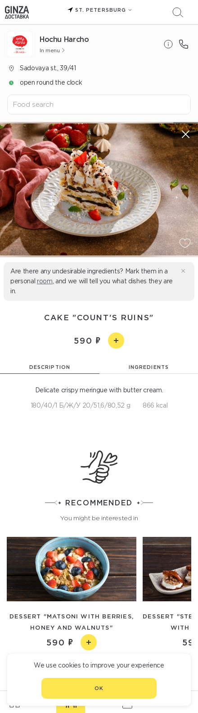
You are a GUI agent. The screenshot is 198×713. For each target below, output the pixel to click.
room (45, 281)
